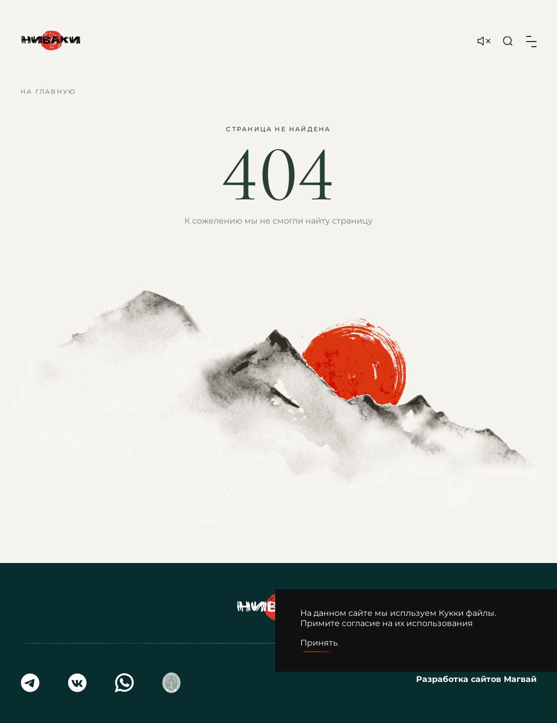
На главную (48, 91)
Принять (319, 643)
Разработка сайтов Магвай (476, 679)
